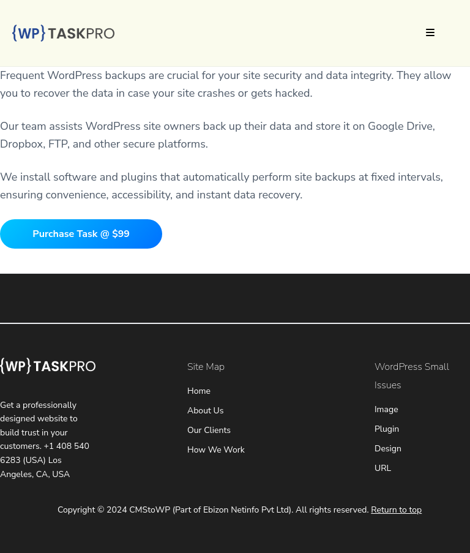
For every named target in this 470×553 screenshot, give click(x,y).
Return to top (396, 510)
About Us (205, 410)
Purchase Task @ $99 (81, 234)
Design (388, 448)
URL (383, 468)
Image (386, 409)
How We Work (216, 450)
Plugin (387, 429)
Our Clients (209, 430)
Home (199, 391)
